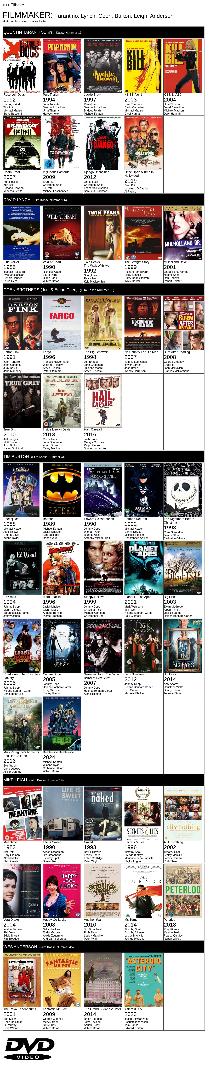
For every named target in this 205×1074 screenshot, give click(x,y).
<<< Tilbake (13, 5)
